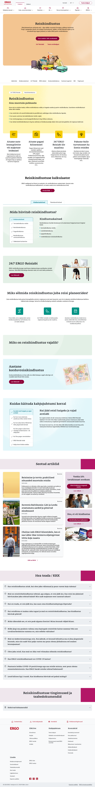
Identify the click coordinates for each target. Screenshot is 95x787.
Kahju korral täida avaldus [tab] (20, 444)
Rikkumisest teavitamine (74, 744)
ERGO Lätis (32, 760)
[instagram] (34, 779)
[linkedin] (37, 779)
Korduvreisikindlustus (53, 81)
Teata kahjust (85, 3)
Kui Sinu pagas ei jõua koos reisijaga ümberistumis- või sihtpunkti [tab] (20, 430)
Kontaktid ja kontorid (73, 732)
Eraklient (20, 4)
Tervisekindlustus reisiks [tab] (19, 223)
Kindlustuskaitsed (23, 81)
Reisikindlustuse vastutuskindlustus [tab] (18, 236)
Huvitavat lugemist (66, 81)
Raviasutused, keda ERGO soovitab (55, 742)
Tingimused (81, 81)
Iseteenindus (16, 722)
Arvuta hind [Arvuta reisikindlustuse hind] (47, 190)
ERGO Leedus (32, 763)
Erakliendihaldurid (72, 750)
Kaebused (70, 741)
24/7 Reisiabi (40, 44)
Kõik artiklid (33, 560)
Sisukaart (12, 776)
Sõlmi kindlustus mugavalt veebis (78, 486)
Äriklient (28, 4)
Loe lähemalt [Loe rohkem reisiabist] (16, 275)
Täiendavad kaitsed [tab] (56, 202)
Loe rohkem (79, 491)
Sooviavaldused (14, 764)
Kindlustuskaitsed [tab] (39, 202)
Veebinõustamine (72, 738)
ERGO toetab (32, 741)
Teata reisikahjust (53, 44)
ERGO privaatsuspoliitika (85, 784)
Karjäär (31, 735)
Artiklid (31, 744)
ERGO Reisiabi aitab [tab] (18, 440)
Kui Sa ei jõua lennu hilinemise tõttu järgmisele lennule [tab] (21, 423)
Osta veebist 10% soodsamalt (47, 38)
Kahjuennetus (52, 738)
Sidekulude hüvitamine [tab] (19, 241)
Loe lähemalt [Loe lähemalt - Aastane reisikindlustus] (16, 382)
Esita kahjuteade (36, 722)
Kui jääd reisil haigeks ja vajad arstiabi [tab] (21, 412)
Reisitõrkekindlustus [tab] (18, 227)
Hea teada (13, 770)
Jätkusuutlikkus (33, 738)
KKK (75, 81)
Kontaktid (52, 722)
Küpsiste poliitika (14, 779)
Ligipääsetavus (14, 773)
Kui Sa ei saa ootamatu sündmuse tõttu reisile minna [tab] (21, 418)
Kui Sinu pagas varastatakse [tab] (20, 436)
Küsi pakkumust (72, 735)
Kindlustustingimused (74, 722)
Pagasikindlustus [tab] (17, 231)
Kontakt (65, 3)
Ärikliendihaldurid (72, 747)
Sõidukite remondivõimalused (56, 735)
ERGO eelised (42, 81)
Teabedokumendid (15, 767)
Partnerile (70, 753)
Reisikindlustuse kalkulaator (79, 520)
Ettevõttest (32, 732)
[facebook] (30, 779)
